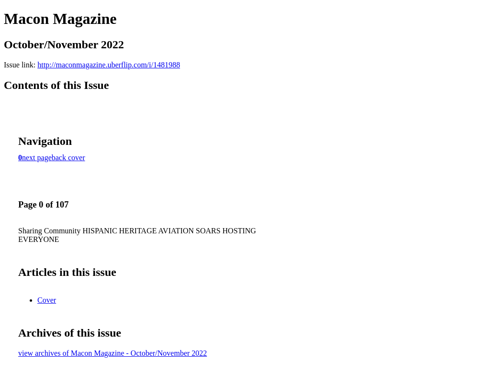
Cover (46, 300)
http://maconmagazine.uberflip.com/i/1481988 (108, 65)
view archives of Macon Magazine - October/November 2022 (112, 353)
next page (37, 157)
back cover (68, 157)
